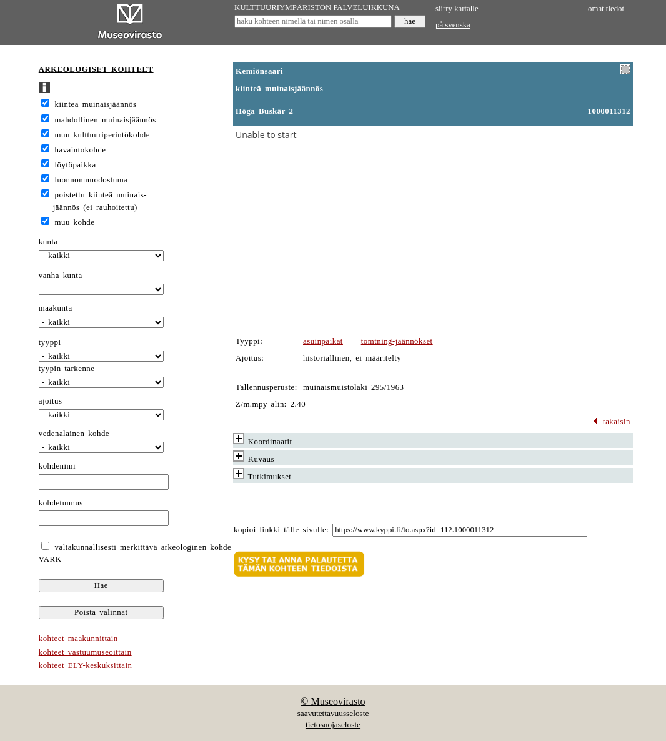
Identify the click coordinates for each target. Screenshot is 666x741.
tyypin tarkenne (67, 368)
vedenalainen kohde (74, 433)
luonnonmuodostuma (91, 180)
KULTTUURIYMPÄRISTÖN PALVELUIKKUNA (317, 7)
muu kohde (75, 222)
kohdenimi (57, 466)
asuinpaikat (323, 341)
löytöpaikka (75, 165)
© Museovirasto (333, 701)
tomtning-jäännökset (397, 341)
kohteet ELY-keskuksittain (85, 665)
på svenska (452, 25)
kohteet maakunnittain (78, 638)
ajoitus (50, 401)
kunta (48, 241)
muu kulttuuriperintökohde (102, 135)
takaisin (611, 421)
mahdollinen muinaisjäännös (105, 120)
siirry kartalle (457, 8)
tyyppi (50, 342)
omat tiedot (606, 8)
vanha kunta (60, 275)
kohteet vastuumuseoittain (85, 652)
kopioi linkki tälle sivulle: (281, 529)
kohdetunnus (61, 503)
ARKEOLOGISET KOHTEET (96, 69)
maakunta (55, 308)
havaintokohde (80, 150)
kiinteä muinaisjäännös (96, 104)
